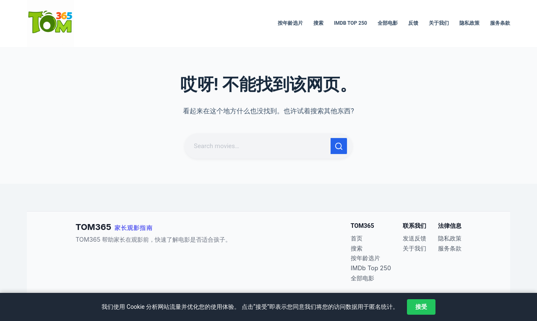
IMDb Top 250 (350, 23)
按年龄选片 (290, 23)
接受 (421, 306)
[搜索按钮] (339, 146)
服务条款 (500, 23)
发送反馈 (414, 238)
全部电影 (388, 23)
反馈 (413, 23)
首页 (356, 238)
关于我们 (439, 23)
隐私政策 (469, 23)
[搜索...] (258, 146)
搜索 (318, 23)
